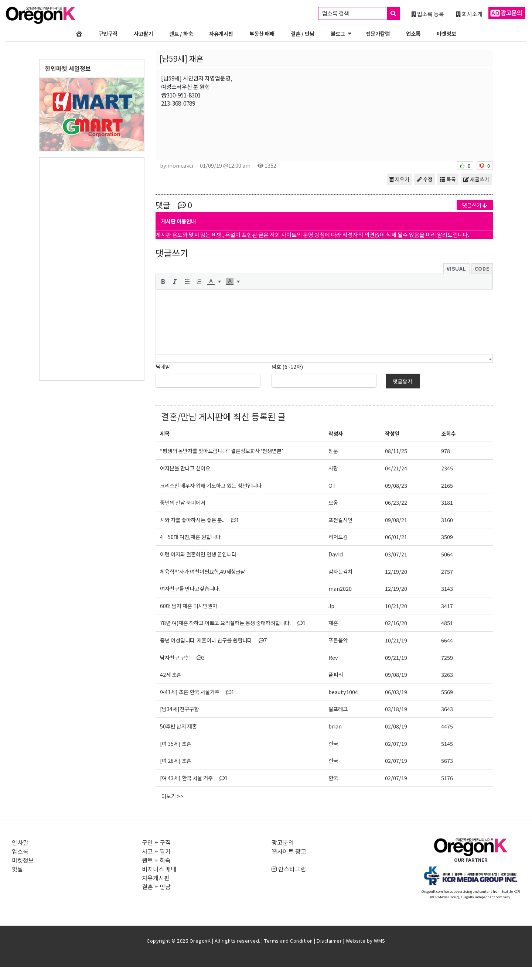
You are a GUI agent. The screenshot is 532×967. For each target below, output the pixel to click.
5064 (447, 554)
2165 (447, 485)
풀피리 (335, 674)
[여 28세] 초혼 (175, 760)
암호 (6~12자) (287, 366)
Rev (333, 657)
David (335, 554)
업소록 (413, 33)
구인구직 (107, 33)
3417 (447, 606)
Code (482, 268)
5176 (447, 778)
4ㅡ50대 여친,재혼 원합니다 (190, 537)
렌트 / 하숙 (181, 33)
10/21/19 (396, 640)
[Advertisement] (92, 268)
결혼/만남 (179, 416)
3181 (447, 502)
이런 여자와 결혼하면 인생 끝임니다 (198, 554)
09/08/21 (396, 520)
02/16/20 (396, 623)
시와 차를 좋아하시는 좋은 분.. (199, 520)
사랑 (333, 468)
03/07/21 (396, 554)
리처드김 (338, 537)
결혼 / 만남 (302, 33)
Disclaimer (329, 940)
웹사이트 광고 (289, 851)
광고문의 (283, 842)
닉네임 (163, 366)
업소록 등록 (427, 14)
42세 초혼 (170, 674)
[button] (163, 281)
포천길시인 (340, 520)
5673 (447, 760)
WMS (379, 940)
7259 (447, 657)
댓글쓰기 (474, 205)
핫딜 (17, 868)
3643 (447, 709)
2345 (447, 468)
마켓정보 (446, 33)
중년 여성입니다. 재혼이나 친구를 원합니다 (213, 640)
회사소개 (469, 14)
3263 (447, 674)
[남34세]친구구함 (179, 709)
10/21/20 (396, 606)
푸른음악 (338, 640)
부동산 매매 (261, 33)
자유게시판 (221, 33)
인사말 (20, 842)
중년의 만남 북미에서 (182, 502)
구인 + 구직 (156, 842)
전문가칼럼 (378, 33)
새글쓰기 (476, 179)
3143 (447, 588)
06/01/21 (396, 537)
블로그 (338, 33)
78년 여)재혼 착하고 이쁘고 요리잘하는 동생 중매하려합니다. (233, 623)
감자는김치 (340, 571)
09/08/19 (396, 674)
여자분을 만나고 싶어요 (185, 468)
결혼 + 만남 (156, 886)
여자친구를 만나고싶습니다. (190, 588)
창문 (333, 451)
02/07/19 (396, 743)
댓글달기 (402, 381)
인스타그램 (289, 868)
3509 (447, 537)
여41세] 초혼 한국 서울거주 (197, 692)
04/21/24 (396, 468)
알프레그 (338, 709)
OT (332, 485)
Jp (331, 606)
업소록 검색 (360, 13)
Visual (456, 268)
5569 (447, 692)
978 (445, 451)
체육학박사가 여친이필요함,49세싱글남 (202, 571)
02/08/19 (396, 726)
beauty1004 (343, 692)
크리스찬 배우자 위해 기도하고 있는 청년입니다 (211, 485)
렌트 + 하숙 (156, 859)
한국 (333, 743)
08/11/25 (396, 451)
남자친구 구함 (182, 657)
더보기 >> (172, 796)
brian (335, 726)
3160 (447, 520)
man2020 (340, 588)
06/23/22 (396, 502)
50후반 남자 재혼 (178, 726)
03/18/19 (396, 709)
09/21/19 (396, 657)
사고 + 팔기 (156, 851)
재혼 (333, 623)
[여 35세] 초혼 (175, 743)
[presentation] (163, 281)
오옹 (333, 502)
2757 (447, 571)
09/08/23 (396, 485)
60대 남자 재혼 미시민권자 (188, 606)
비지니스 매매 (159, 868)
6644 (447, 640)
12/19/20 (396, 571)
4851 (447, 623)
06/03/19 (396, 692)
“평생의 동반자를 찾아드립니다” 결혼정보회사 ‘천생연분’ (221, 451)
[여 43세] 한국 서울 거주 (194, 778)
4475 (447, 726)
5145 (447, 743)
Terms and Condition (288, 940)
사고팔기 (143, 33)
